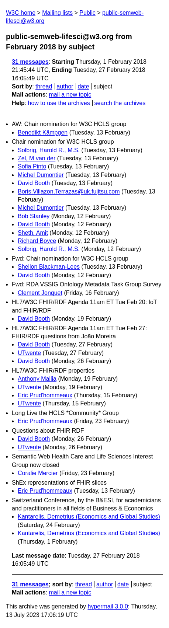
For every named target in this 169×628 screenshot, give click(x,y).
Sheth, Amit (33, 233)
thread (43, 86)
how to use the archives (59, 103)
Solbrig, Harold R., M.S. (49, 150)
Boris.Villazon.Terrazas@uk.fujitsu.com (69, 191)
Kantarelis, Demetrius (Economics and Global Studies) (89, 516)
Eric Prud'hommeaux (45, 395)
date (83, 86)
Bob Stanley (33, 216)
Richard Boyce (37, 241)
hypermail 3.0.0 (107, 606)
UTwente (29, 353)
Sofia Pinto (32, 166)
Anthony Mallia (37, 379)
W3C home (20, 13)
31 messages (30, 62)
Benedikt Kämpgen (43, 132)
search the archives (120, 103)
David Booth (34, 183)
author (64, 86)
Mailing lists (57, 13)
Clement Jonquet (40, 293)
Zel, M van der (36, 158)
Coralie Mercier (38, 473)
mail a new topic (70, 94)
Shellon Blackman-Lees (49, 267)
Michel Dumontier (40, 175)
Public (87, 13)
